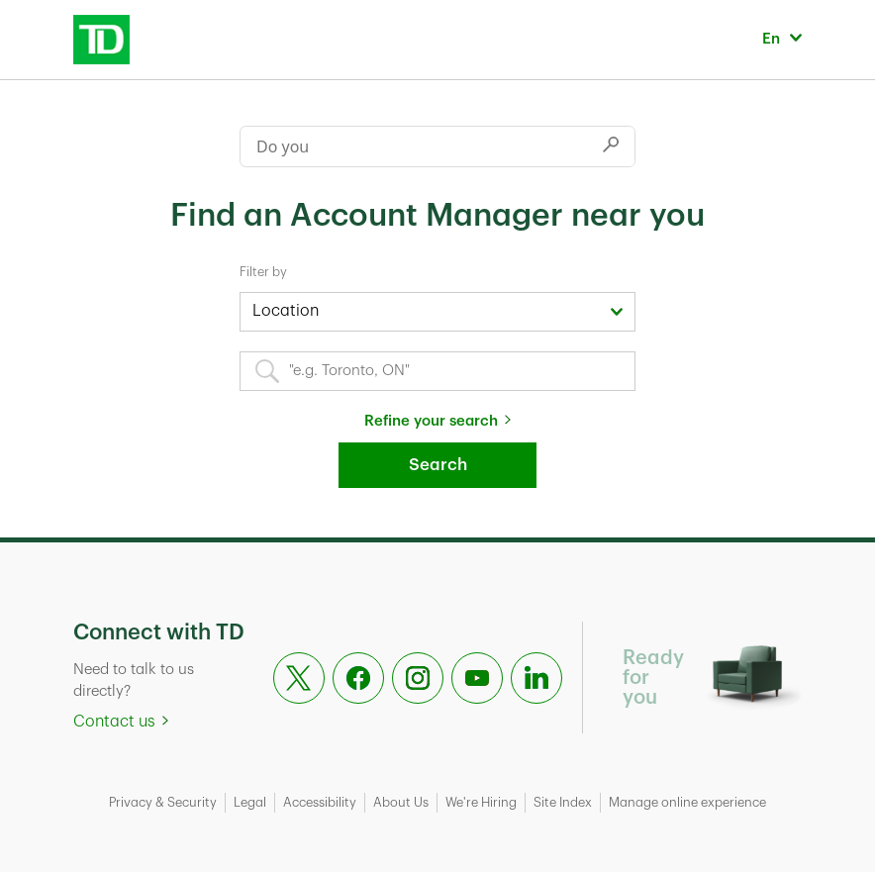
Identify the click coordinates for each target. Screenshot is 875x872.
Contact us (114, 721)
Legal (250, 802)
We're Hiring (481, 802)
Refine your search (431, 421)
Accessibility (319, 802)
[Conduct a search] (414, 146)
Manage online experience (687, 802)
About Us (401, 802)
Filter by (263, 271)
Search (438, 464)
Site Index (563, 802)
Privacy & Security (163, 802)
